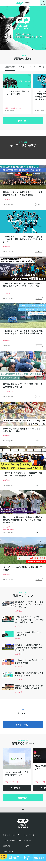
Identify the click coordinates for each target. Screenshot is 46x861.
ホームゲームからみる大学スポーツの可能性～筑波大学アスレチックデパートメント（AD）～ (22, 286)
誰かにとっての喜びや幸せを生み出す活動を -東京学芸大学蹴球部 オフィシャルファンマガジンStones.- (22, 520)
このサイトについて (11, 835)
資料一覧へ (23, 798)
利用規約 (27, 841)
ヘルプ (26, 846)
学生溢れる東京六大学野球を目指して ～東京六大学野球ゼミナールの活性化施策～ (22, 193)
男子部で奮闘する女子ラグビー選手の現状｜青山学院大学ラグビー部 (22, 385)
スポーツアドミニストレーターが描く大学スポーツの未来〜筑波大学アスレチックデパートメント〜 (22, 239)
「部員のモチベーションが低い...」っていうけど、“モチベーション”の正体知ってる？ (29, 619)
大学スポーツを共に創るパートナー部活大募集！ (17, 92)
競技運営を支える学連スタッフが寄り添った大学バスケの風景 (29, 687)
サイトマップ (29, 835)
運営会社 (6, 846)
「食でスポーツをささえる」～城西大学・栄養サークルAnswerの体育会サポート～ (22, 474)
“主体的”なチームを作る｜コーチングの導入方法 (29, 661)
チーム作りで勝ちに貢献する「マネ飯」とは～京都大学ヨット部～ (22, 430)
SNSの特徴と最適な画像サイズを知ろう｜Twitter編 (29, 674)
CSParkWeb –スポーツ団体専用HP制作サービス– (16, 773)
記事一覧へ (23, 121)
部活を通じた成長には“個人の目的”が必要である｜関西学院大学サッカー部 (28, 647)
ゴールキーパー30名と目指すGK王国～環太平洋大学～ (22, 568)
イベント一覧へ (23, 725)
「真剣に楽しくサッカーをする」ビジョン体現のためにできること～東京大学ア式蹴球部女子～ (22, 333)
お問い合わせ (8, 851)
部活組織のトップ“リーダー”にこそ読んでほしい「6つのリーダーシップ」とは (29, 604)
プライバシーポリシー (12, 841)
